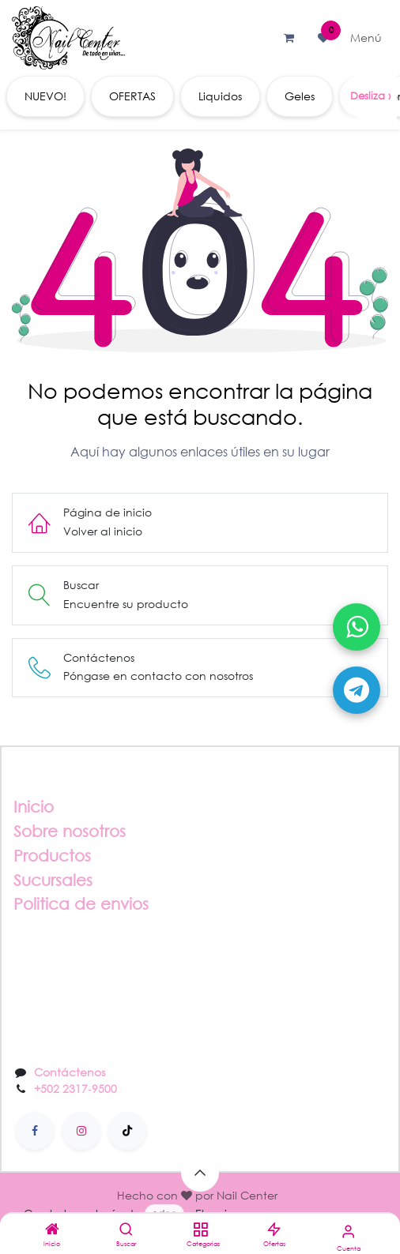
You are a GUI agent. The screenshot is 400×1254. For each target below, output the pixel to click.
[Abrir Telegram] (356, 690)
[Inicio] (52, 1229)
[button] (200, 1173)
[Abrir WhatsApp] (356, 627)
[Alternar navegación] (366, 38)
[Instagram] (81, 1131)
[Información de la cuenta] (348, 1231)
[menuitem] (45, 96)
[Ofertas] (273, 1229)
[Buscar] (126, 1229)
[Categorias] (200, 1229)
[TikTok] (127, 1131)
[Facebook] (35, 1131)
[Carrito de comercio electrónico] (288, 38)
